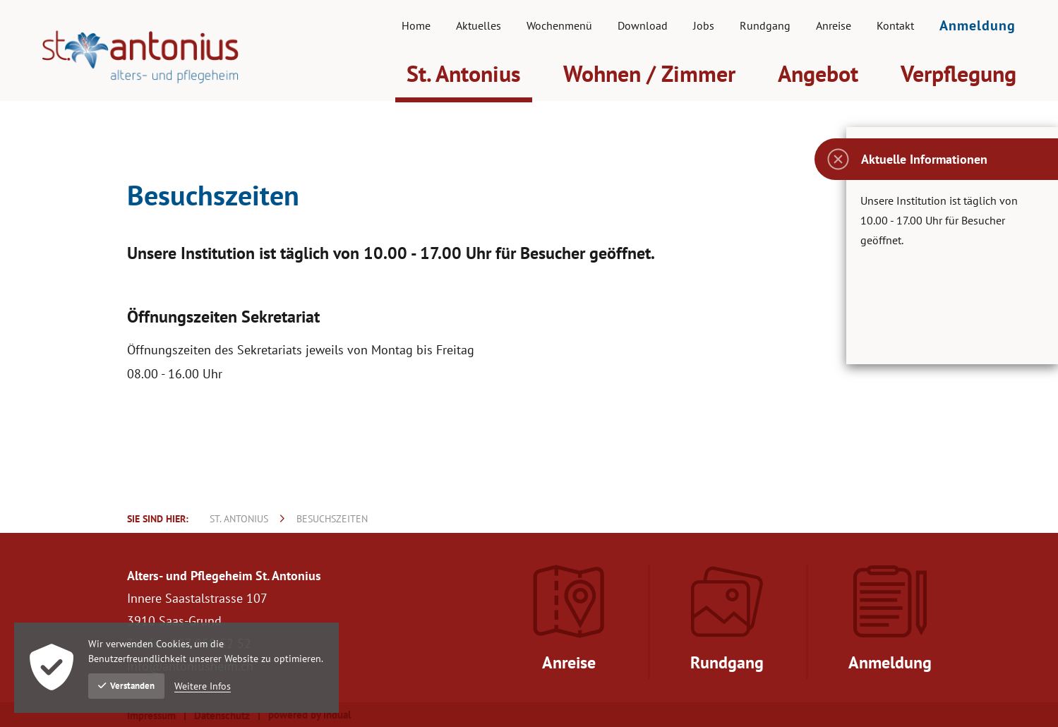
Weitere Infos (202, 686)
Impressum (151, 715)
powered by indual (309, 714)
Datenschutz (222, 715)
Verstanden (126, 686)
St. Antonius (239, 518)
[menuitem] (416, 25)
